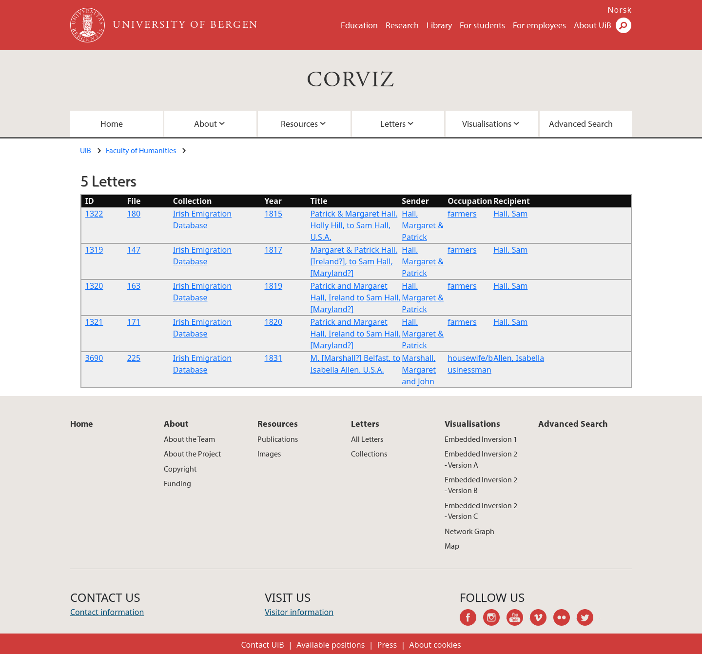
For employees (539, 25)
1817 (274, 249)
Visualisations (486, 123)
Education (359, 25)
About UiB (592, 25)
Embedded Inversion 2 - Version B (481, 485)
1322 (94, 213)
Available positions (330, 644)
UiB (85, 150)
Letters (393, 123)
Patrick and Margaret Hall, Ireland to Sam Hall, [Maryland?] (355, 297)
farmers (462, 213)
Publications (277, 439)
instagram (495, 619)
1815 (274, 213)
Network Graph (469, 531)
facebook (471, 619)
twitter (588, 619)
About (205, 123)
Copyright (180, 469)
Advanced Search (581, 123)
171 (133, 322)
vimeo (541, 619)
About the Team (189, 439)
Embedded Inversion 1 (481, 439)
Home (111, 123)
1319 (94, 249)
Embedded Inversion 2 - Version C (481, 510)
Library (439, 25)
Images (269, 453)
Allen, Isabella (518, 358)
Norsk (619, 9)
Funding (177, 483)
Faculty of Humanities (141, 150)
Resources (299, 123)
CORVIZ (351, 80)
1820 (274, 322)
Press (387, 644)
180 (133, 213)
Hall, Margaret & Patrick (423, 225)
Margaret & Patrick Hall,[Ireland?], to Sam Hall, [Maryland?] (353, 261)
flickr (565, 619)
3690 (94, 358)
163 (133, 285)
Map (452, 546)
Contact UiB (262, 644)
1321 (94, 322)
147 (133, 249)
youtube (518, 619)
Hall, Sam (510, 213)
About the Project (192, 453)
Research (402, 25)
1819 (274, 285)
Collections (369, 453)
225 (133, 358)
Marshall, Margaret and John (419, 370)
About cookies (435, 644)
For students (482, 25)
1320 (94, 285)
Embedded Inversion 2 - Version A (481, 459)
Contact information (107, 612)
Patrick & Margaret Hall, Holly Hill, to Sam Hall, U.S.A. (353, 225)
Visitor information (299, 612)
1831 (274, 358)
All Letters (367, 439)
